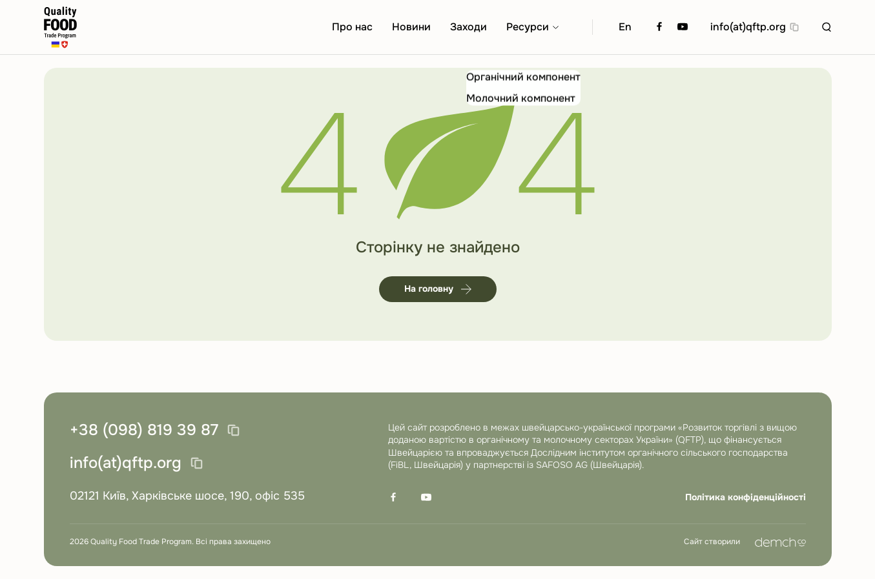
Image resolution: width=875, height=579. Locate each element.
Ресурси (527, 27)
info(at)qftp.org (748, 27)
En (625, 27)
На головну (437, 288)
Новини (411, 27)
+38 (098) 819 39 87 (144, 431)
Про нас (352, 27)
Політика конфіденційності (745, 497)
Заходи (468, 27)
